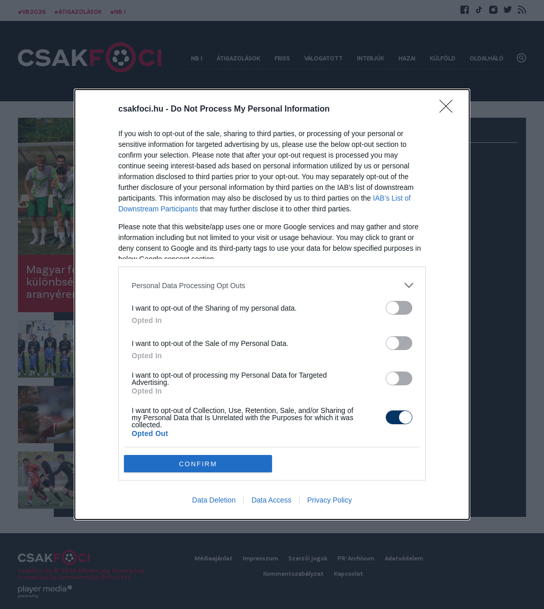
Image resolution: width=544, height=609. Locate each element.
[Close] (449, 109)
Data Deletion (214, 500)
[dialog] (272, 304)
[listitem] (272, 285)
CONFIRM (198, 464)
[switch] (399, 308)
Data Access (271, 500)
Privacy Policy (329, 500)
